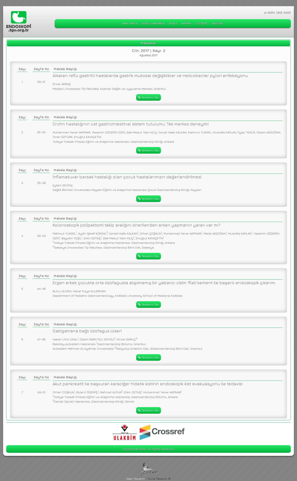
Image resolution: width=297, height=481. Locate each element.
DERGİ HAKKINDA (153, 23)
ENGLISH (217, 23)
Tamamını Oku (148, 97)
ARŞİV (173, 23)
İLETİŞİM (201, 23)
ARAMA (186, 23)
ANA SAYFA (129, 23)
